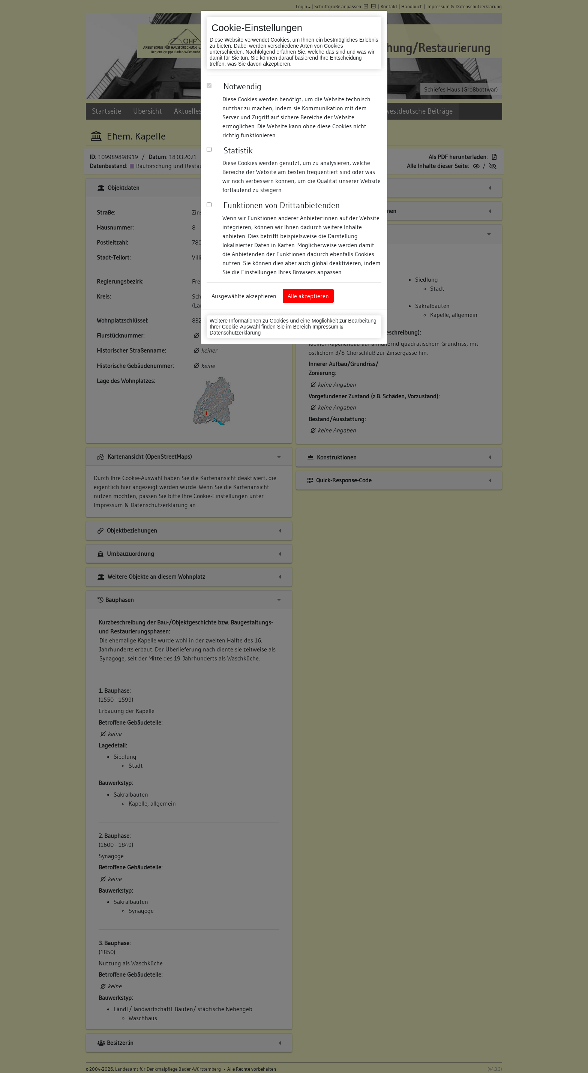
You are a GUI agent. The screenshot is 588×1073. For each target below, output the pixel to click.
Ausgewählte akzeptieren (244, 296)
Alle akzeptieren (308, 296)
